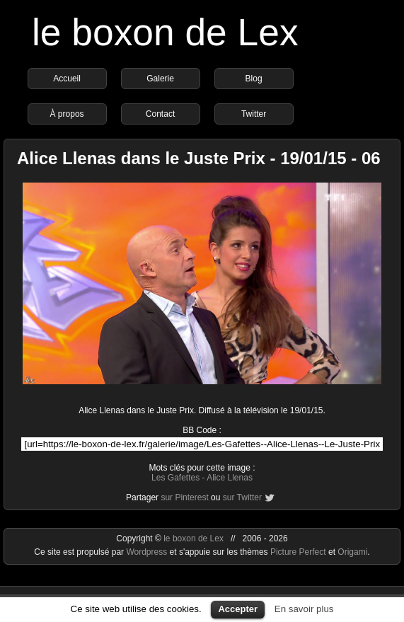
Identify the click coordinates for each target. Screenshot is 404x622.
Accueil (67, 78)
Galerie (160, 78)
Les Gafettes (175, 478)
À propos (67, 114)
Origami (352, 552)
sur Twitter (242, 497)
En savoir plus (304, 609)
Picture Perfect (298, 552)
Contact (160, 114)
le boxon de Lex (165, 32)
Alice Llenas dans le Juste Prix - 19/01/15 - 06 (199, 158)
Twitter (253, 114)
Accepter (238, 609)
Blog (254, 78)
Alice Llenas (230, 478)
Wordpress (147, 552)
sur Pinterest (184, 497)
